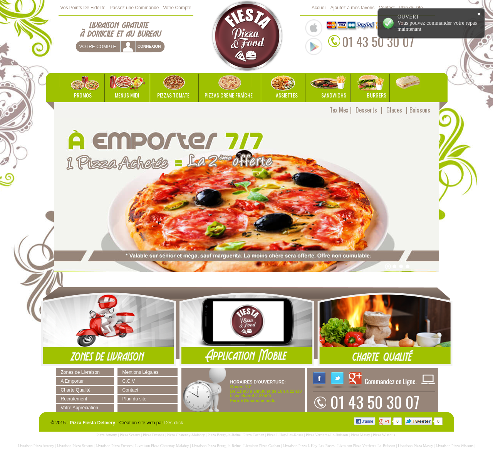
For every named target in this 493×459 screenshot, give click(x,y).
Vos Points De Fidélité (82, 7)
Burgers (376, 95)
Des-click (173, 422)
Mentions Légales (140, 372)
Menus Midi (127, 95)
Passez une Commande (134, 7)
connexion (149, 46)
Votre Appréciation (79, 407)
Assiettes (287, 95)
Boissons (419, 109)
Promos (83, 95)
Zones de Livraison (80, 372)
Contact (130, 390)
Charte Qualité (76, 390)
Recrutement (74, 399)
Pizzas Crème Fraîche (229, 95)
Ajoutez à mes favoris (352, 7)
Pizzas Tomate (173, 95)
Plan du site (134, 399)
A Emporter (72, 381)
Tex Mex (339, 109)
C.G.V (128, 381)
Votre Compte (177, 7)
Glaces (394, 109)
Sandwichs (333, 95)
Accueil (319, 7)
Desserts (366, 109)
